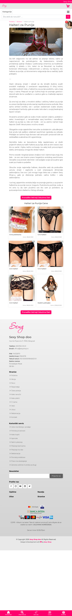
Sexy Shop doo (20, 337)
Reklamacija (15, 413)
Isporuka (14, 438)
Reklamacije (15, 453)
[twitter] (29, 486)
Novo (13, 383)
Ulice (11, 497)
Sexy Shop (47, 542)
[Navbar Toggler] (68, 12)
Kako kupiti (15, 434)
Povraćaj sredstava (18, 457)
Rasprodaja (15, 387)
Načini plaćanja (16, 442)
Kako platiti (15, 398)
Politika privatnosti (18, 431)
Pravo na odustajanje (19, 461)
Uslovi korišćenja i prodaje (21, 427)
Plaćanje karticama (18, 446)
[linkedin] (25, 486)
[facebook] (11, 486)
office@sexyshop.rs (21, 349)
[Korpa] (68, 6)
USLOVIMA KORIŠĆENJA (42, 525)
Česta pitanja (16, 390)
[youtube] (20, 486)
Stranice (19, 21)
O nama (14, 402)
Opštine (12, 492)
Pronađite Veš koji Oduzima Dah (36, 198)
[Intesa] (36, 512)
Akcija (13, 379)
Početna (12, 21)
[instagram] (16, 486)
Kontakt (14, 417)
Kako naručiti (16, 394)
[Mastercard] (33, 506)
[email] (30, 475)
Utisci (13, 409)
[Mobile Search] (68, 17)
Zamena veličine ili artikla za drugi (23, 465)
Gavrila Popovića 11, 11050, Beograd (22, 341)
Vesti (13, 406)
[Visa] (41, 506)
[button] (8, 612)
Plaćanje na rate (17, 449)
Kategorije (7, 12)
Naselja (41, 492)
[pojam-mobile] (34, 17)
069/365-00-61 (21, 346)
